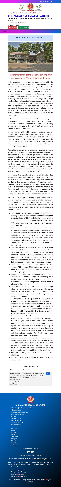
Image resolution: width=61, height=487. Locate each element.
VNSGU (14, 428)
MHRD (13, 441)
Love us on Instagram (19, 474)
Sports (13, 416)
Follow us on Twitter (18, 472)
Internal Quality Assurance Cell (21, 408)
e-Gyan (14, 439)
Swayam (14, 436)
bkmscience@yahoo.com (43, 459)
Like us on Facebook (18, 470)
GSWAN (14, 432)
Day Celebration (17, 423)
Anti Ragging (16, 420)
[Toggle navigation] (4, 31)
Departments (16, 410)
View (48, 374)
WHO (13, 443)
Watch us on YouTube (19, 476)
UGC (13, 430)
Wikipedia (15, 445)
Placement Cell (16, 425)
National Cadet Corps (18, 414)
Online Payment (24, 27)
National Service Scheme (19, 412)
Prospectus (13, 27)
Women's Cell (16, 418)
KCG (13, 434)
